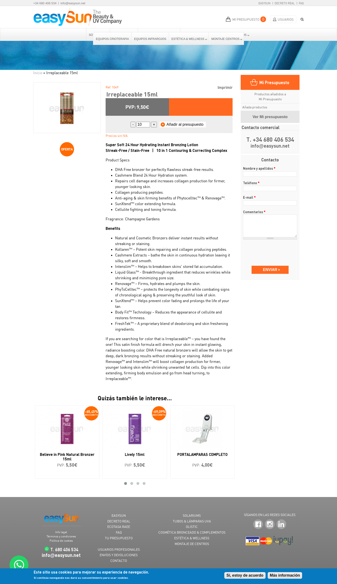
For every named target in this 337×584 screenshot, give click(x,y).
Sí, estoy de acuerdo (244, 575)
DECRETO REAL (118, 521)
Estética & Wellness (188, 39)
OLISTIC (192, 527)
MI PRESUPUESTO (245, 19)
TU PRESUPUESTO (119, 538)
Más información (285, 575)
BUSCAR (300, 19)
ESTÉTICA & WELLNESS (191, 538)
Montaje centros (225, 39)
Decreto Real (285, 3)
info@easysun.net (73, 3)
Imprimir (225, 87)
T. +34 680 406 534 (270, 139)
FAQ (301, 3)
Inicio (37, 72)
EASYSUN (119, 515)
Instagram (269, 524)
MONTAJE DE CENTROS (192, 544)
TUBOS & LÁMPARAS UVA (192, 521)
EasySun (264, 3)
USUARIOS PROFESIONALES (119, 549)
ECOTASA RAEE (118, 527)
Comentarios (254, 212)
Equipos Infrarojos (150, 39)
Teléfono (251, 183)
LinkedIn (281, 524)
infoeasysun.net (270, 146)
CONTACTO (118, 561)
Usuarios (286, 19)
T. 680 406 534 (64, 549)
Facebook (258, 524)
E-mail (249, 197)
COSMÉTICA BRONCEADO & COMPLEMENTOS (191, 532)
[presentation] (270, 250)
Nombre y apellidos (259, 168)
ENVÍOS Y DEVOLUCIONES (119, 555)
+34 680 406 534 (44, 3)
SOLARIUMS (192, 515)
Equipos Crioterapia (112, 39)
